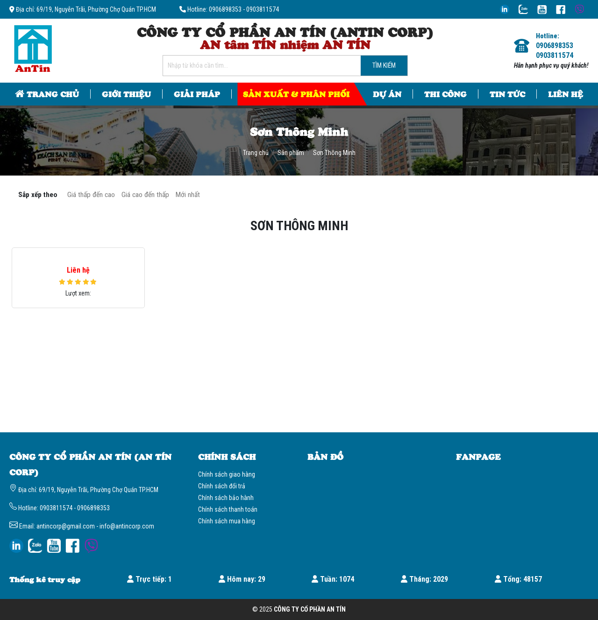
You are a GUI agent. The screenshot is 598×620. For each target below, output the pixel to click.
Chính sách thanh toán (227, 509)
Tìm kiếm (384, 65)
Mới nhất (188, 194)
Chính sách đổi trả (221, 486)
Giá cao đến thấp (145, 194)
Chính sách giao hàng (226, 474)
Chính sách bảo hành (226, 497)
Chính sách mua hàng (226, 521)
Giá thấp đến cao (91, 194)
